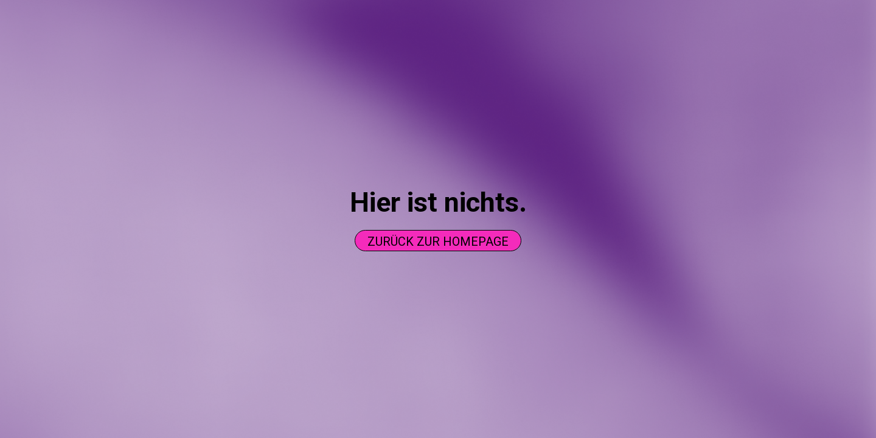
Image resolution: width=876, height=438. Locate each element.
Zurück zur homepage (438, 241)
